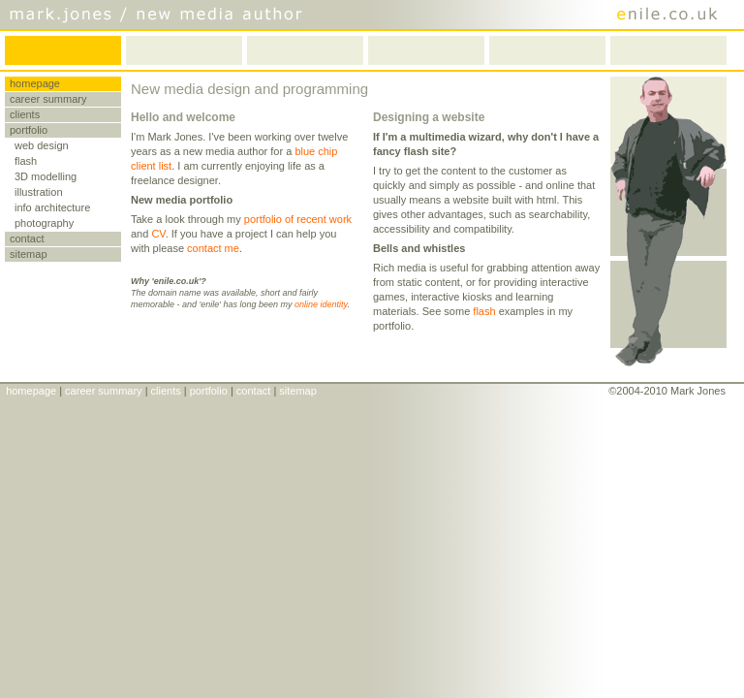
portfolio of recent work (298, 219)
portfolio (28, 130)
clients (25, 114)
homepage (35, 83)
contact (27, 238)
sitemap (28, 254)
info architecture (52, 207)
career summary (48, 99)
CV (158, 233)
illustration (39, 192)
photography (44, 223)
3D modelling (46, 176)
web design (42, 145)
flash (26, 161)
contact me (213, 248)
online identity (320, 304)
